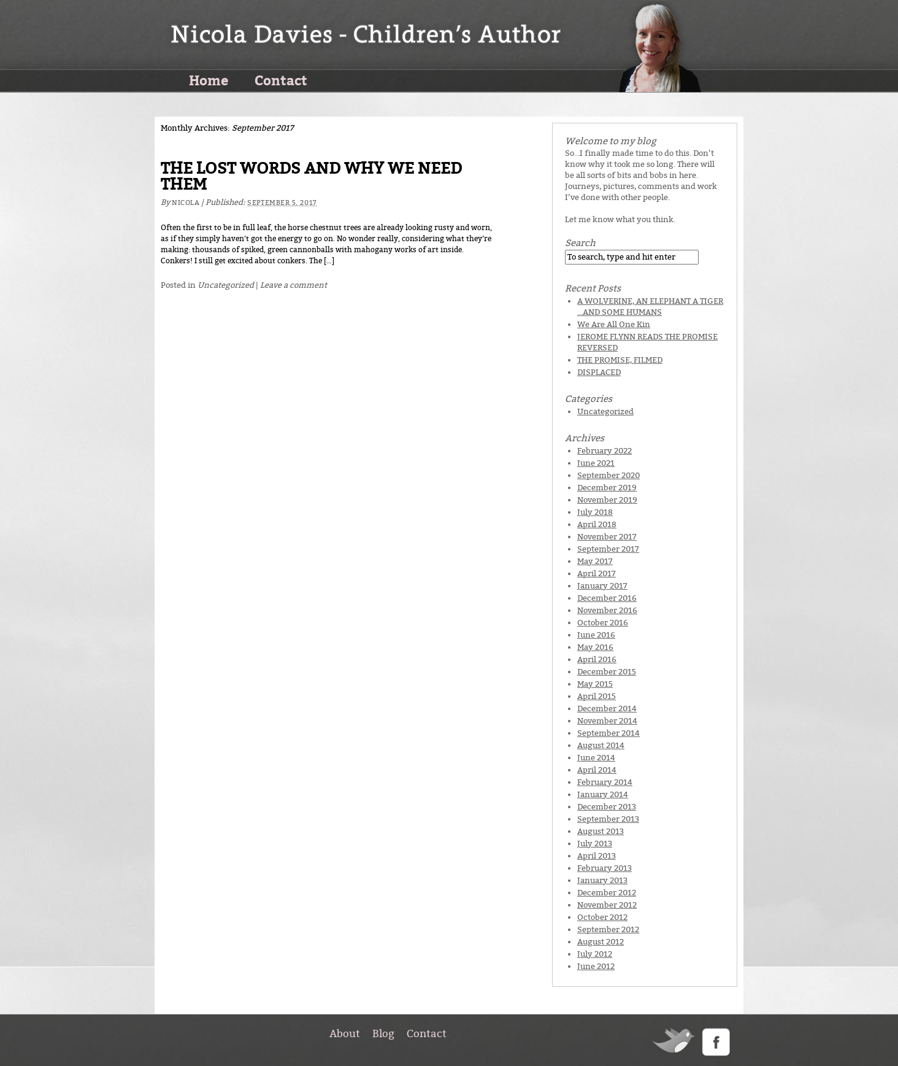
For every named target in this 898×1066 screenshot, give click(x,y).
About (344, 1033)
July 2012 (594, 954)
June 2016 (596, 634)
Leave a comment (293, 285)
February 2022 (604, 450)
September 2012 (608, 929)
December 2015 (606, 671)
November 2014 (607, 720)
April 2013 (596, 855)
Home (208, 80)
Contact (281, 80)
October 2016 (602, 622)
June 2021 (596, 463)
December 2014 (607, 708)
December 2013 (606, 806)
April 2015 (596, 696)
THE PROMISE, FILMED (619, 360)
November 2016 (607, 610)
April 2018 (596, 524)
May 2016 (595, 647)
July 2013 (594, 843)
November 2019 (607, 499)
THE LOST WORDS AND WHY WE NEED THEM (311, 176)
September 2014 (608, 733)
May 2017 (595, 561)
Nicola (185, 203)
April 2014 (596, 769)
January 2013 (602, 880)
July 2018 (595, 512)
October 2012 (602, 917)
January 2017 (602, 585)
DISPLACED (599, 372)
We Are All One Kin (613, 324)
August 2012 (600, 941)
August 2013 (600, 831)
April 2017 (596, 573)
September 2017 (608, 549)
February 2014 (604, 782)
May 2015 (595, 684)
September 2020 (608, 475)
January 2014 (602, 794)
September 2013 (608, 819)
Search (580, 243)
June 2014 (596, 757)
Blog (383, 1033)
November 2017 (607, 536)
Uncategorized (226, 285)
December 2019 (607, 487)
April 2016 (596, 659)
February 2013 (604, 868)
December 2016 (607, 598)
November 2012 (607, 905)
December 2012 (606, 892)
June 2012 (596, 966)
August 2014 (600, 745)
